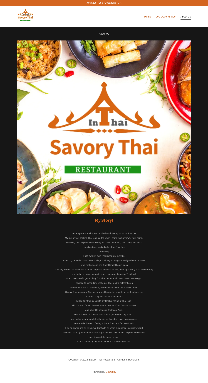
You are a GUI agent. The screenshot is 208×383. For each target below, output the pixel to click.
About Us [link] (186, 16)
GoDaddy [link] (111, 371)
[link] (25, 16)
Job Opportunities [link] (166, 16)
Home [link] (147, 16)
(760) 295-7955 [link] (94, 2)
